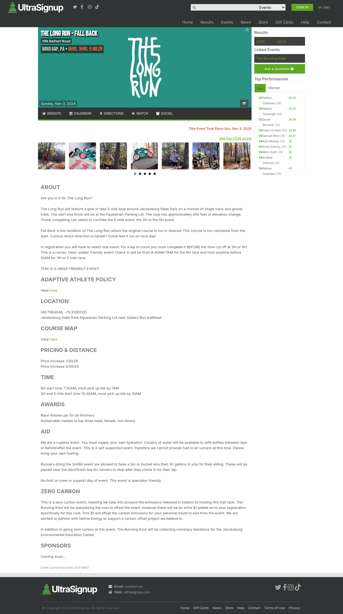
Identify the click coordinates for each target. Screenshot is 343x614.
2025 (260, 41)
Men (260, 88)
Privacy (294, 608)
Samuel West (271, 135)
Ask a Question (278, 69)
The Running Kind (270, 58)
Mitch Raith (270, 152)
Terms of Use (274, 608)
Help (305, 22)
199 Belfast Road (56, 41)
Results (207, 22)
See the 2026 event (235, 138)
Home (187, 22)
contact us (133, 586)
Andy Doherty (271, 146)
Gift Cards (284, 22)
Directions (111, 113)
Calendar (80, 113)
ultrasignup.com (137, 592)
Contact (324, 22)
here (54, 290)
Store (263, 22)
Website (51, 113)
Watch (139, 113)
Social (164, 113)
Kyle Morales (271, 141)
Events (227, 22)
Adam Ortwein (272, 130)
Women (274, 88)
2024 (282, 41)
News (246, 22)
